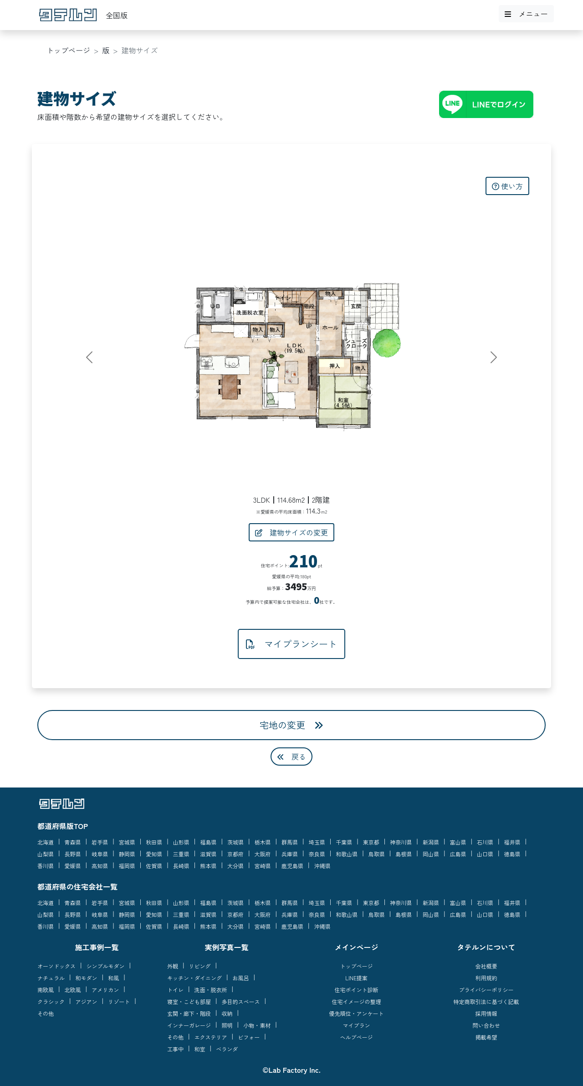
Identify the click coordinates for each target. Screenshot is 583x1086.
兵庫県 (289, 854)
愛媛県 (73, 866)
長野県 (73, 854)
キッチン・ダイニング (194, 978)
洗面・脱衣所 (210, 989)
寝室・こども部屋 (189, 1001)
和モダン (86, 978)
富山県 (458, 842)
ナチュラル (51, 978)
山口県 (485, 854)
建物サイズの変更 (291, 532)
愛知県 (154, 854)
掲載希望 (486, 1037)
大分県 (235, 866)
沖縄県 (322, 866)
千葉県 (344, 842)
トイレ (175, 989)
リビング (200, 966)
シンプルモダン (106, 966)
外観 (172, 966)
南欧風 (45, 989)
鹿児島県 (292, 866)
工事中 (175, 1049)
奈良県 (317, 854)
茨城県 (235, 842)
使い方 (507, 185)
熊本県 (208, 866)
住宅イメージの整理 (356, 1001)
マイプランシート (291, 643)
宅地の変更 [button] (291, 724)
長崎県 (181, 866)
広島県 (458, 854)
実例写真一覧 (226, 947)
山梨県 (45, 854)
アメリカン (105, 989)
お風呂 (241, 978)
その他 (45, 1013)
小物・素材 (257, 1025)
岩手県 (100, 842)
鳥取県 (376, 854)
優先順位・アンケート (356, 1013)
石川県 (485, 842)
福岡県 (127, 866)
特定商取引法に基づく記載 (486, 1001)
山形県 (181, 842)
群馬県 (289, 842)
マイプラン (356, 1025)
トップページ (68, 50)
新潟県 (431, 842)
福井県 (512, 842)
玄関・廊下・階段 (189, 1013)
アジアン (86, 1001)
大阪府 (263, 854)
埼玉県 (317, 842)
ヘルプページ (356, 1037)
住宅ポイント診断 (356, 989)
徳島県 (512, 854)
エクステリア (210, 1037)
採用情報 (486, 1013)
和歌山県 (347, 854)
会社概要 (486, 966)
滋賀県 (208, 854)
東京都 (371, 842)
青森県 (73, 842)
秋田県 (154, 842)
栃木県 (263, 842)
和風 (113, 978)
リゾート (119, 1001)
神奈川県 (401, 842)
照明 (227, 1025)
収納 (227, 1013)
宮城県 (127, 842)
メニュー (526, 13)
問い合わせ (486, 1025)
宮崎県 (263, 866)
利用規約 (486, 978)
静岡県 (127, 854)
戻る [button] (291, 756)
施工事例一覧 (96, 947)
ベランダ (227, 1049)
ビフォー (249, 1037)
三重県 (181, 854)
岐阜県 (100, 854)
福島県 (208, 842)
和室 (199, 1049)
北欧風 (73, 989)
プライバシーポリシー (486, 989)
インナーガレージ (189, 1025)
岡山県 (431, 854)
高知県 (100, 866)
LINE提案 (356, 978)
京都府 (235, 854)
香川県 (45, 866)
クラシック (51, 1001)
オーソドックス (56, 966)
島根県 (403, 854)
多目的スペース (241, 1001)
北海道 (45, 842)
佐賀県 (154, 866)
